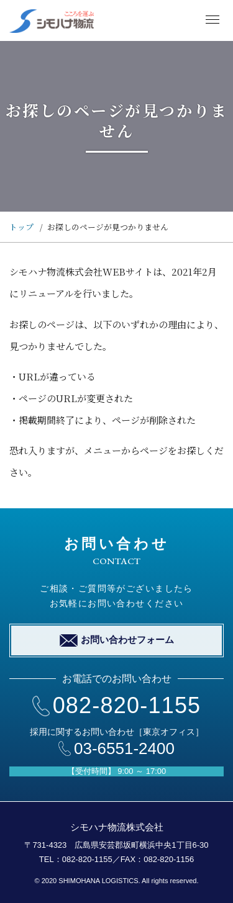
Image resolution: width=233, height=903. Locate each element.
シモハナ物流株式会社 (116, 827)
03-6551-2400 (116, 748)
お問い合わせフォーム (117, 640)
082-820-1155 (116, 705)
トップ (21, 227)
